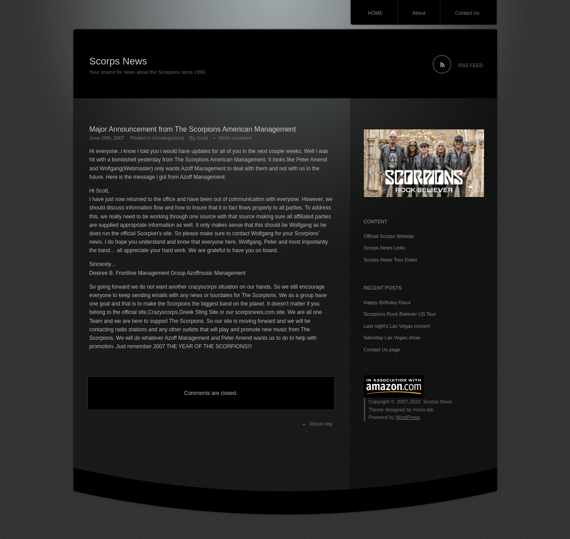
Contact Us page (382, 349)
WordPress (408, 417)
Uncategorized (168, 138)
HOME (375, 13)
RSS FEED (471, 65)
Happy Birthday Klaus (387, 302)
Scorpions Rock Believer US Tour (400, 314)
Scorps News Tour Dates (391, 259)
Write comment (235, 138)
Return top (320, 423)
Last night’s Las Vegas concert (397, 326)
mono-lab (423, 409)
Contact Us (467, 13)
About (418, 13)
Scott (202, 138)
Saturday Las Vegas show (392, 337)
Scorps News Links (385, 247)
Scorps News (118, 61)
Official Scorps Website (389, 236)
